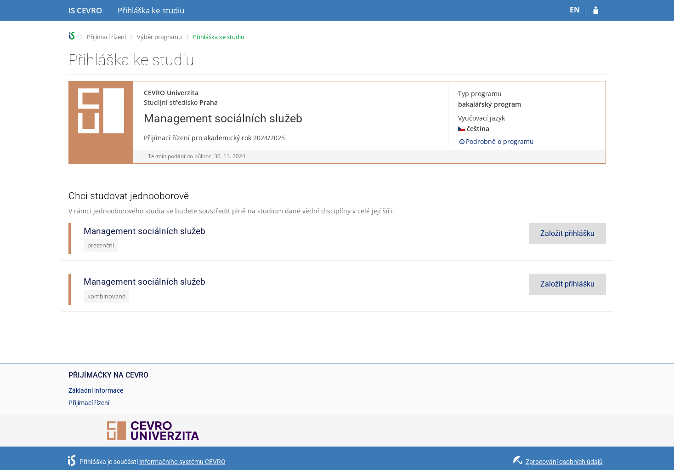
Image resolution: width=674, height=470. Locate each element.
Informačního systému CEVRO (182, 461)
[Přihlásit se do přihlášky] (595, 11)
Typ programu (480, 93)
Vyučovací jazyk (481, 118)
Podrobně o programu (496, 141)
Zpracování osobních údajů (564, 461)
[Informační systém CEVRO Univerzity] (85, 11)
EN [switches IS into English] (575, 10)
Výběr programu (159, 37)
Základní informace (95, 390)
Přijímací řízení (106, 37)
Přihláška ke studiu (218, 37)
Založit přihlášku (567, 233)
